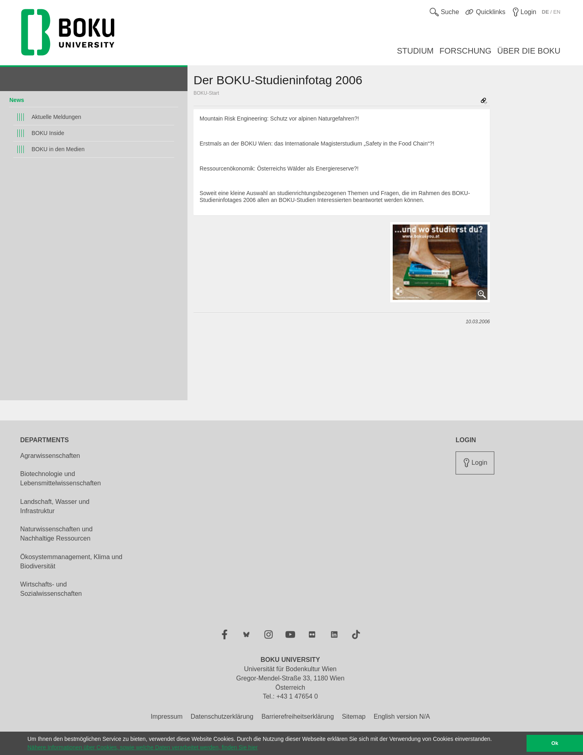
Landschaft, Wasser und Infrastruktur (55, 506)
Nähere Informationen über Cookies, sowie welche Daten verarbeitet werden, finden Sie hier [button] (142, 747)
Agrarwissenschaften (50, 455)
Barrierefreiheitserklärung (297, 716)
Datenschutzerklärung (222, 716)
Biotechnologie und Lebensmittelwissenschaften (60, 478)
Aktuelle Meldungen (56, 117)
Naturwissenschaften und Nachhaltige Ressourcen (56, 534)
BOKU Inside (47, 133)
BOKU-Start (206, 93)
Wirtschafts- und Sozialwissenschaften (51, 589)
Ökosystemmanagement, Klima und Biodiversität (71, 561)
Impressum (167, 716)
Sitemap (354, 716)
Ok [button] (555, 743)
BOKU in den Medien (58, 149)
